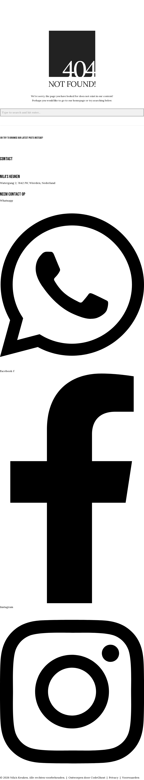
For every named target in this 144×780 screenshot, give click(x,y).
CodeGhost (98, 777)
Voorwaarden (130, 777)
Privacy (113, 777)
